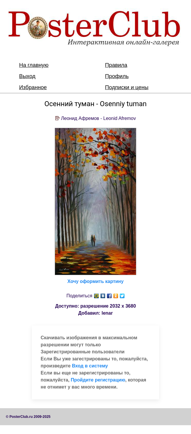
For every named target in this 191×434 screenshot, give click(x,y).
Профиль (117, 76)
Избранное (33, 87)
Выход (27, 76)
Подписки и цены (127, 87)
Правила (116, 65)
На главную (33, 65)
